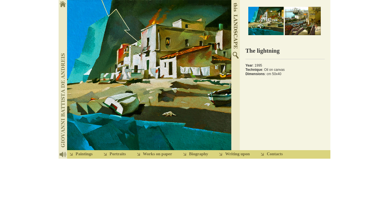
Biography (198, 154)
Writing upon (237, 154)
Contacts (275, 154)
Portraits (118, 154)
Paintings (84, 154)
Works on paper (157, 154)
